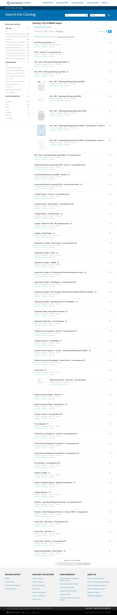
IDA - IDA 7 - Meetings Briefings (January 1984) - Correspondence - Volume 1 (77, 126)
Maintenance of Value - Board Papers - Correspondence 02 (55, 243)
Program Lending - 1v (42, 473)
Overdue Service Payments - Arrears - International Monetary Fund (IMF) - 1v (62, 351)
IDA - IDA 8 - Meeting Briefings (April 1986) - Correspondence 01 (57, 155)
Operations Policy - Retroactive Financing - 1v (51, 311)
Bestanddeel (8, 101)
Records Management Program (96, 585)
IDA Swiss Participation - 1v (44, 42)
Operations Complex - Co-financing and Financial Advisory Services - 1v (60, 272)
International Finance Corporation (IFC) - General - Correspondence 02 (59, 165)
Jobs (45, 608)
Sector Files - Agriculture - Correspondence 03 (51, 522)
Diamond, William (10, 92)
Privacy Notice (14, 608)
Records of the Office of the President (15, 36)
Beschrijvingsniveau (13, 96)
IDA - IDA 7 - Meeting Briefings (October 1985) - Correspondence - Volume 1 (77, 140)
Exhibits (7, 578)
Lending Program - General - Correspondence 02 (51, 194)
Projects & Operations (39, 596)
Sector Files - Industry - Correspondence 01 (50, 541)
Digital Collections (37, 582)
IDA (27, 612)
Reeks (7, 107)
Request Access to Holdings (68, 591)
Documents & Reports (39, 592)
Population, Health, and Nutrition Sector (16, 70)
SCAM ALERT (89, 608)
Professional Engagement (95, 596)
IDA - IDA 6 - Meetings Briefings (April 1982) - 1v (51, 62)
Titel (45, 31)
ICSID (37, 612)
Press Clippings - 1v (41, 424)
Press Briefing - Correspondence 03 (47, 463)
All (6, 31)
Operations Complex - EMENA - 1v (46, 263)
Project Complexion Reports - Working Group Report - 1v (54, 483)
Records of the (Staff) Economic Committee (17, 45)
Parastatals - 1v (40, 370)
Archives (27, 3)
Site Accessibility (24, 608)
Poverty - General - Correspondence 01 (48, 414)
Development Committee (12, 84)
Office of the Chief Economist (13, 90)
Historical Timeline (10, 589)
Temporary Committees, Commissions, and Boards (17, 81)
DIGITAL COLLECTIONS (62, 2)
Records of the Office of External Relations (16, 34)
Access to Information (36, 608)
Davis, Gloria (8, 87)
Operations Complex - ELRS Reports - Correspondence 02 (55, 282)
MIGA (33, 612)
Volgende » (86, 564)
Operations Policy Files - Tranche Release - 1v (50, 321)
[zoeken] (86, 15)
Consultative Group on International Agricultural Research (17, 76)
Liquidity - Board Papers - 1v (44, 233)
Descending (59, 31)
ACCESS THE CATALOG (78, 2)
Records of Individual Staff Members (15, 56)
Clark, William (9, 79)
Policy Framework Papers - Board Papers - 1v (50, 404)
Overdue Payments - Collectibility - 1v (48, 341)
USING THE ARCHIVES (93, 2)
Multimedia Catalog (38, 585)
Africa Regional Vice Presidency (13, 68)
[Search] (76, 15)
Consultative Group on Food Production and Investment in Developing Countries (17, 73)
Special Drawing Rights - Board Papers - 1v (49, 551)
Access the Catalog (17, 8)
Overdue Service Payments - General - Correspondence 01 (55, 331)
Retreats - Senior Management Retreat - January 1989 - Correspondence (61, 512)
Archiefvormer (11, 62)
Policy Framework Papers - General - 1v (48, 395)
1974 (80, 564)
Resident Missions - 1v (42, 492)
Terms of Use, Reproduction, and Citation (70, 599)
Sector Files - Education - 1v (44, 531)
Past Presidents (9, 582)
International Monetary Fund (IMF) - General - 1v (51, 175)
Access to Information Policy (95, 578)
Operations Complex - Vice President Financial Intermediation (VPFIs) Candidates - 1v (65, 292)
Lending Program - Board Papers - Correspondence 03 (54, 204)
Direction (51, 31)
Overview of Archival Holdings (69, 584)
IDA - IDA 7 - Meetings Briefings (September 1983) (68, 111)
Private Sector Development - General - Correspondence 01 (55, 434)
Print (102, 31)
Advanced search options (43, 27)
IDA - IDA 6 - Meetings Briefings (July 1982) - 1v (51, 72)
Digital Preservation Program (96, 589)
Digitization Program (93, 592)
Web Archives (36, 599)
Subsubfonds (9, 118)
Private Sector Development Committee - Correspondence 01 (56, 443)
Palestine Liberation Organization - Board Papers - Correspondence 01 (59, 360)
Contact (50, 608)
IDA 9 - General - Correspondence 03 (47, 52)
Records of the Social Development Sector (16, 58)
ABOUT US (105, 2)
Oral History (36, 589)
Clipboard (109, 15)
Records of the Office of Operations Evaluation (17, 42)
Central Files (8, 39)
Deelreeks (8, 115)
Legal (8, 608)
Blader (97, 15)
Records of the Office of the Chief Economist (17, 50)
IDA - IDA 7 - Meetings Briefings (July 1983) (65, 96)
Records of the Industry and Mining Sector (17, 53)
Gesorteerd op (38, 31)
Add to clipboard (110, 42)
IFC (30, 612)
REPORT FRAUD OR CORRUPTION (102, 608)
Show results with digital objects (66, 37)
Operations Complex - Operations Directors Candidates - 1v (56, 302)
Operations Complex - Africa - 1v (46, 253)
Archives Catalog (37, 578)
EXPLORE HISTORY (48, 2)
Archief (7, 110)
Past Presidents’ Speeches (13, 585)
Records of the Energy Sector (13, 47)
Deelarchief (8, 112)
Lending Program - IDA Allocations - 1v (48, 214)
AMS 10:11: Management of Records (98, 582)
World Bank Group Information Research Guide (69, 579)
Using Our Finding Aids (67, 587)
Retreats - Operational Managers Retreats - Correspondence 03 (57, 502)
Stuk (6, 104)
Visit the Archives (65, 594)
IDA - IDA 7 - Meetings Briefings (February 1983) (67, 82)
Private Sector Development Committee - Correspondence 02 (56, 453)
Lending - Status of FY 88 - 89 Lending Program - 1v (53, 224)
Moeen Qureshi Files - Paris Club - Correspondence (68, 380)
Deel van (8, 28)
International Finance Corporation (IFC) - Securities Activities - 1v (58, 184)
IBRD (23, 612)
